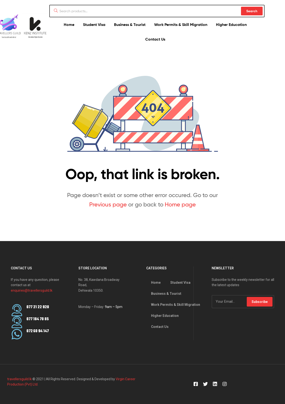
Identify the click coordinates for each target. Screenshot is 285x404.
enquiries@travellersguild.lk (31, 290)
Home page (180, 204)
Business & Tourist (130, 24)
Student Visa (94, 24)
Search (251, 11)
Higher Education (231, 24)
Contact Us (155, 39)
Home (69, 24)
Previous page (108, 204)
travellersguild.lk (19, 379)
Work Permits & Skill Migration (180, 24)
